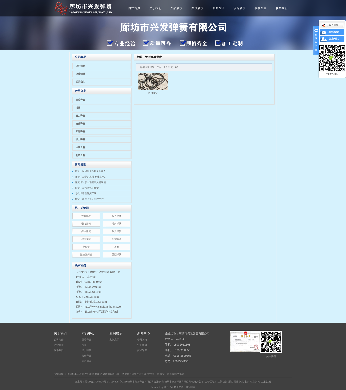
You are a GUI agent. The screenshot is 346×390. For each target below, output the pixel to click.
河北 (241, 381)
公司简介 (80, 65)
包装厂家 (142, 374)
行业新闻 (142, 345)
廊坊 (252, 381)
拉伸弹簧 (80, 123)
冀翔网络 (190, 387)
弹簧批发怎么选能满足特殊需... (91, 182)
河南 (257, 381)
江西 (268, 381)
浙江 (230, 381)
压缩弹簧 (80, 99)
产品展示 (176, 8)
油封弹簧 (116, 223)
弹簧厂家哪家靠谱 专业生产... (90, 176)
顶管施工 (72, 374)
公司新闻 (142, 339)
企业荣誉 (80, 73)
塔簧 (78, 107)
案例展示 (197, 8)
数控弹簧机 (86, 254)
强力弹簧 (80, 139)
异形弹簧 (80, 131)
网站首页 (134, 8)
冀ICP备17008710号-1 (96, 381)
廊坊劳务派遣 (177, 374)
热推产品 (196, 381)
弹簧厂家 (164, 374)
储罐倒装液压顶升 (112, 374)
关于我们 (155, 8)
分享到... (334, 38)
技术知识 (142, 350)
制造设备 (80, 155)
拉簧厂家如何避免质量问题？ (90, 171)
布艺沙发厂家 (84, 374)
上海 (225, 381)
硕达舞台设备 (129, 374)
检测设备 (80, 147)
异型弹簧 (116, 254)
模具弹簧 (116, 215)
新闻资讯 (218, 8)
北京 (247, 381)
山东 (263, 381)
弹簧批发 (86, 215)
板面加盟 (97, 374)
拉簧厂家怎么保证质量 (87, 187)
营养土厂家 (153, 374)
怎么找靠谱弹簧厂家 (85, 193)
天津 (236, 381)
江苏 (219, 381)
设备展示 (239, 8)
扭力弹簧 (80, 115)
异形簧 (86, 246)
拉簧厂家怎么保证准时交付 (89, 199)
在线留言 (260, 8)
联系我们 (281, 8)
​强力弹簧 (86, 223)
